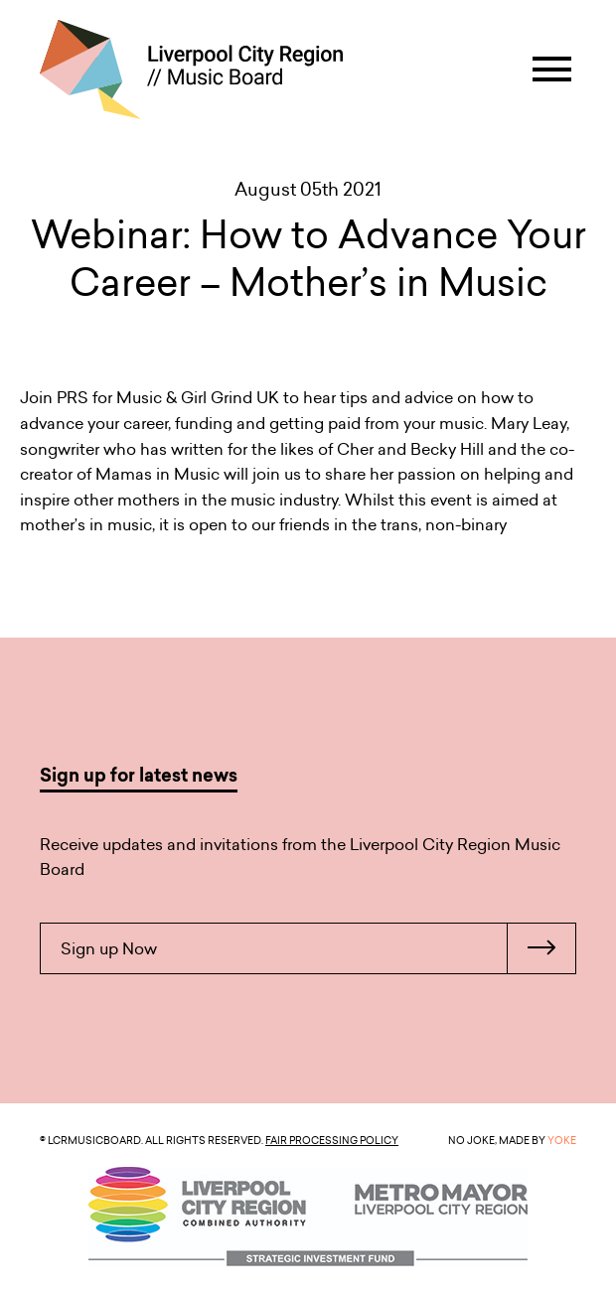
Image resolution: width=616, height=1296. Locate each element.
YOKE (561, 1140)
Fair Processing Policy (331, 1140)
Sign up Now (318, 948)
